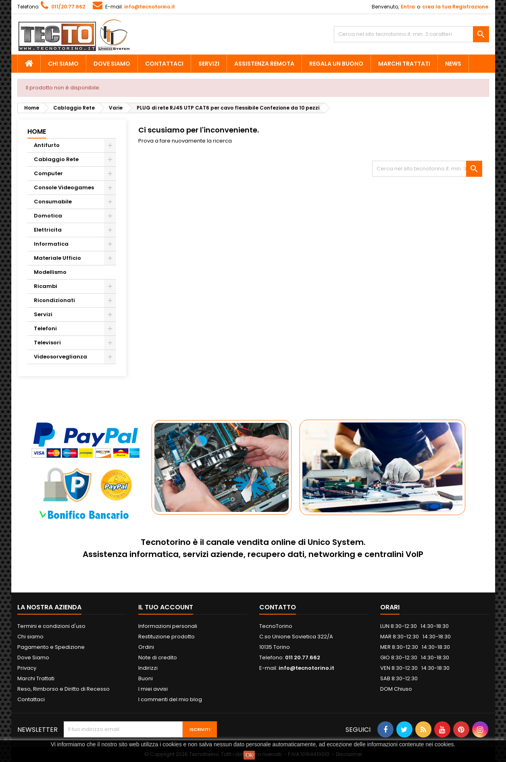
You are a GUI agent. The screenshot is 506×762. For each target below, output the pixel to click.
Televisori (47, 342)
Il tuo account (165, 607)
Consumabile (53, 201)
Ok (249, 755)
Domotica (48, 215)
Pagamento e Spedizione (51, 647)
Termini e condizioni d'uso (51, 626)
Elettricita (48, 230)
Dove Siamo (112, 64)
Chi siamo (63, 64)
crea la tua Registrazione (455, 6)
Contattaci (164, 64)
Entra (408, 6)
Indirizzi (148, 668)
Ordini (146, 647)
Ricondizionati (54, 300)
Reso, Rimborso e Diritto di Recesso (63, 689)
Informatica (51, 244)
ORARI (390, 607)
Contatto (277, 607)
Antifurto (47, 145)
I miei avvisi (153, 689)
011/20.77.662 (68, 6)
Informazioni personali (167, 626)
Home (36, 131)
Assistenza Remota (264, 64)
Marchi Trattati (404, 64)
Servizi (208, 64)
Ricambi (45, 286)
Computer (48, 173)
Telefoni (45, 328)
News (453, 64)
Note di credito (157, 657)
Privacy (26, 668)
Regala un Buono (336, 64)
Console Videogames (64, 187)
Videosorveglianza (60, 356)
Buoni (145, 678)
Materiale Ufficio (57, 258)
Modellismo (50, 272)
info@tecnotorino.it (149, 6)
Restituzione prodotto (166, 636)
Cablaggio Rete (56, 159)
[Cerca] (411, 34)
